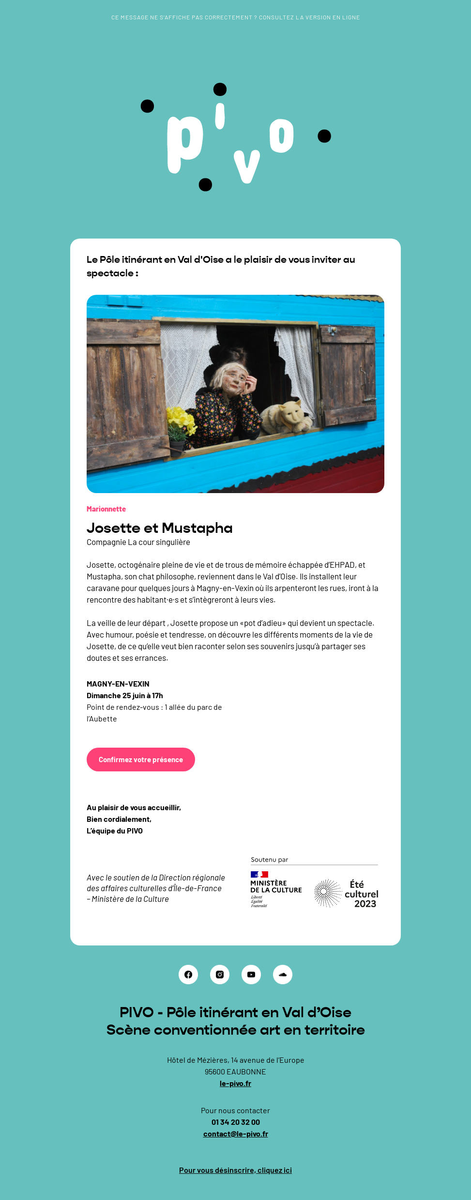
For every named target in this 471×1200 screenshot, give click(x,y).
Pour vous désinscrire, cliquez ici (235, 1169)
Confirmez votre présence (141, 759)
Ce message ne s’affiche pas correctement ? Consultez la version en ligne (235, 17)
